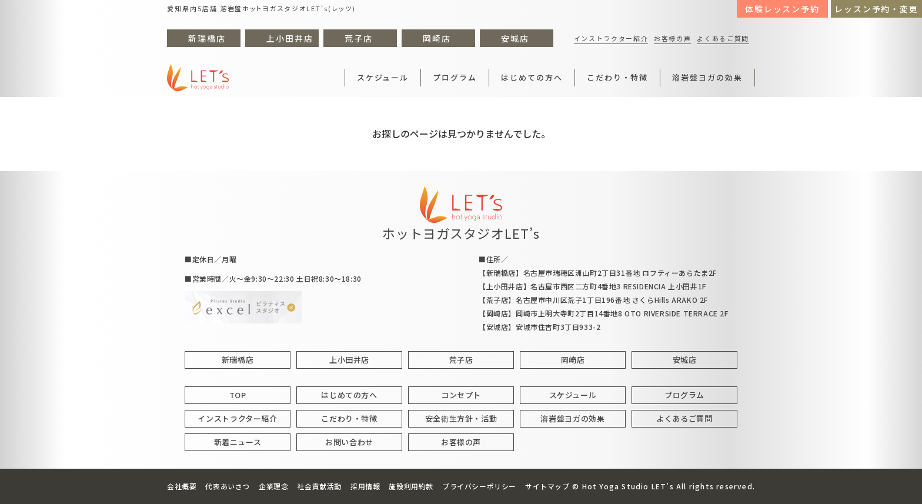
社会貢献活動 (319, 486)
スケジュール (383, 77)
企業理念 (273, 486)
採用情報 (365, 486)
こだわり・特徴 (618, 77)
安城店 (515, 38)
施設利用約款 (411, 486)
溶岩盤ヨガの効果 (707, 77)
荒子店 (359, 38)
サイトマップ (547, 486)
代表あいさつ (227, 486)
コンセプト (461, 394)
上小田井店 (290, 38)
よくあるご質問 (723, 38)
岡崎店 (437, 38)
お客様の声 (672, 38)
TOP (237, 394)
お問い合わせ (349, 442)
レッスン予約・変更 (876, 9)
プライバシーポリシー (479, 486)
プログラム (455, 77)
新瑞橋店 (207, 38)
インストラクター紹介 (611, 38)
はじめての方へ (532, 77)
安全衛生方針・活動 (461, 418)
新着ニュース (238, 442)
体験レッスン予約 (782, 9)
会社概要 (181, 486)
